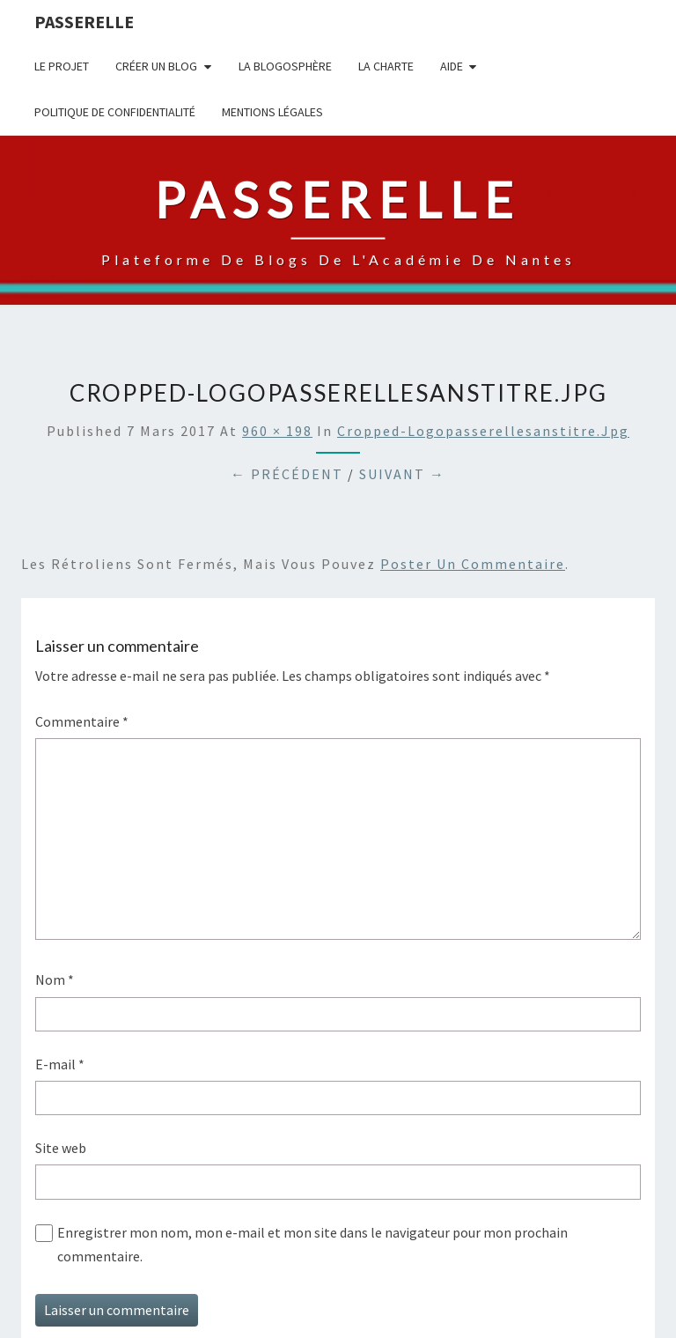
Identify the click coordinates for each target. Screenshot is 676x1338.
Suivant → (402, 474)
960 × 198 (277, 431)
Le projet (61, 66)
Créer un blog (156, 66)
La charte (386, 66)
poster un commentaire (472, 564)
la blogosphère (285, 66)
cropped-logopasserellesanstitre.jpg (483, 431)
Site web (60, 1148)
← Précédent (287, 474)
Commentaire (82, 721)
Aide (451, 66)
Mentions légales (272, 112)
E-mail (59, 1064)
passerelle (84, 22)
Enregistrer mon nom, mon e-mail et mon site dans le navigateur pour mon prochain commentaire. (312, 1244)
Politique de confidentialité (114, 112)
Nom (54, 979)
